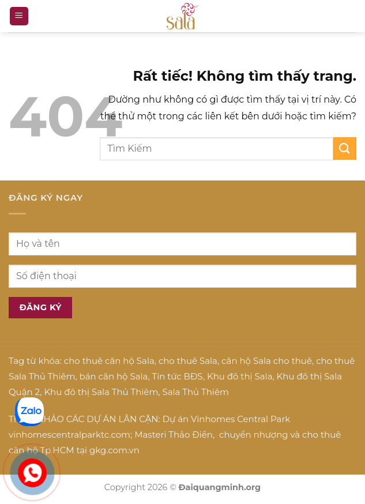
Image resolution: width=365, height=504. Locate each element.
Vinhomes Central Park (240, 418)
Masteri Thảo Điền (173, 434)
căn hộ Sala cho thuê (266, 360)
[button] (19, 16)
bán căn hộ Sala (114, 376)
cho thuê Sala (188, 360)
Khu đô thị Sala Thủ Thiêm (101, 391)
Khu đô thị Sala (239, 376)
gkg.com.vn (114, 450)
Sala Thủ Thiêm (195, 391)
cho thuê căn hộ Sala (109, 360)
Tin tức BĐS (177, 376)
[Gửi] (344, 148)
